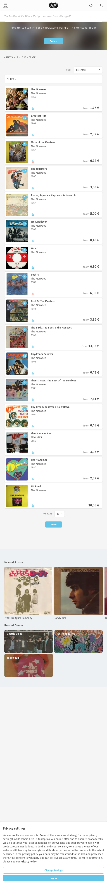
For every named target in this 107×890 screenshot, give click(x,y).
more (53, 524)
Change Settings (53, 870)
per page (47, 514)
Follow (53, 41)
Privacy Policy (29, 861)
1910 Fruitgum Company (18, 618)
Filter (11, 79)
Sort (69, 69)
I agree (53, 878)
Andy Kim (60, 618)
